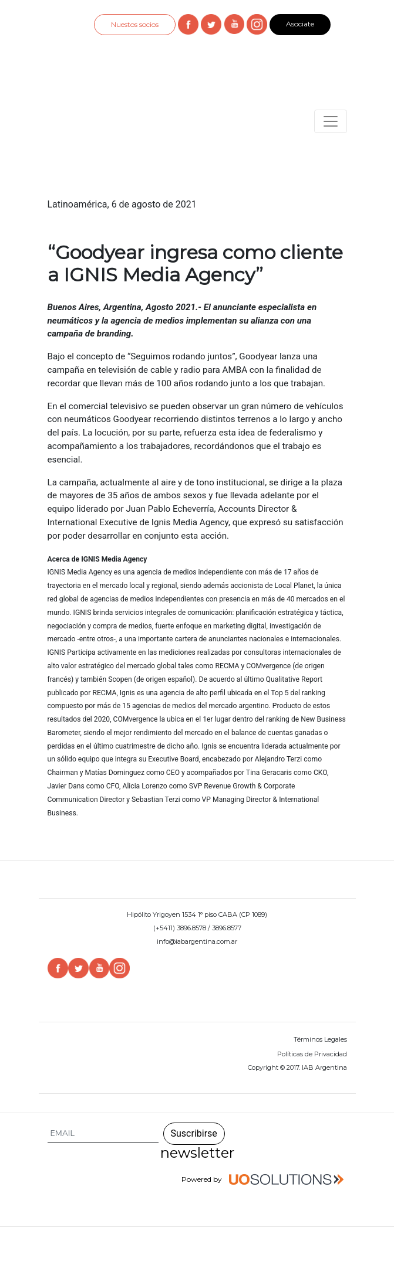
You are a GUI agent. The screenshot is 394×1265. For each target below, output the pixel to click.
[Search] (103, 1134)
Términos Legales (320, 1039)
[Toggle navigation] (330, 121)
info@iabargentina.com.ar (197, 941)
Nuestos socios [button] (135, 24)
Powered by (264, 1180)
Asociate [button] (300, 23)
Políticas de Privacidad (312, 1054)
